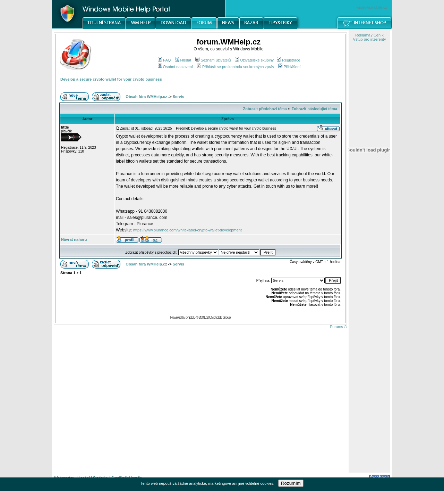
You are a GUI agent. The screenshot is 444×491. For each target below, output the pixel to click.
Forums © (338, 327)
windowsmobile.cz (371, 7)
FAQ (164, 60)
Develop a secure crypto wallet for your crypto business (111, 79)
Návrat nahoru (74, 239)
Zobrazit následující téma (314, 109)
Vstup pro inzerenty (369, 39)
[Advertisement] (369, 362)
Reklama (362, 35)
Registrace (288, 60)
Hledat (183, 60)
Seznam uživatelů (213, 60)
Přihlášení (289, 67)
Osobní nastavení (175, 67)
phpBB (190, 317)
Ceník (379, 35)
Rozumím (291, 483)
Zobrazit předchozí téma (265, 109)
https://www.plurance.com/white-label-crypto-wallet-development (187, 230)
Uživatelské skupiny (254, 60)
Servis (178, 97)
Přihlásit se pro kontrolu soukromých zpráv (235, 67)
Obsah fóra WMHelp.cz (146, 97)
